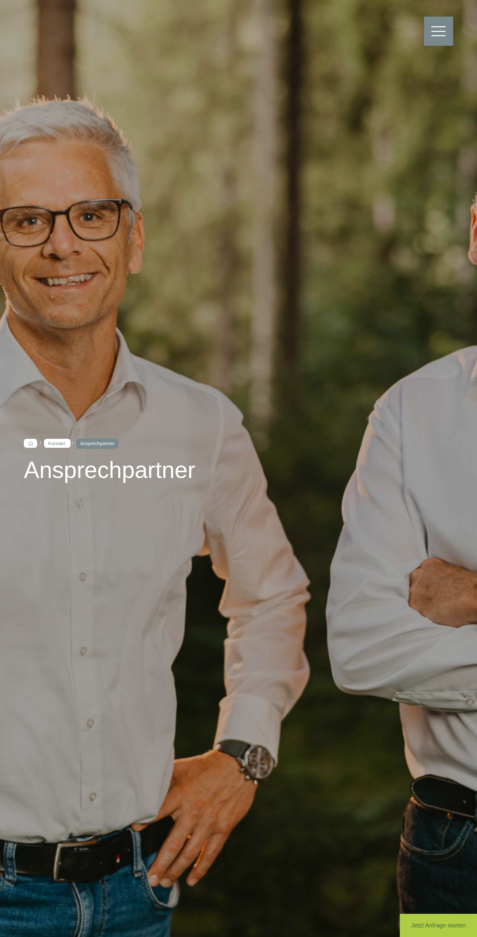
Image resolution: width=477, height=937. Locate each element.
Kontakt (57, 443)
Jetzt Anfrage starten (438, 925)
